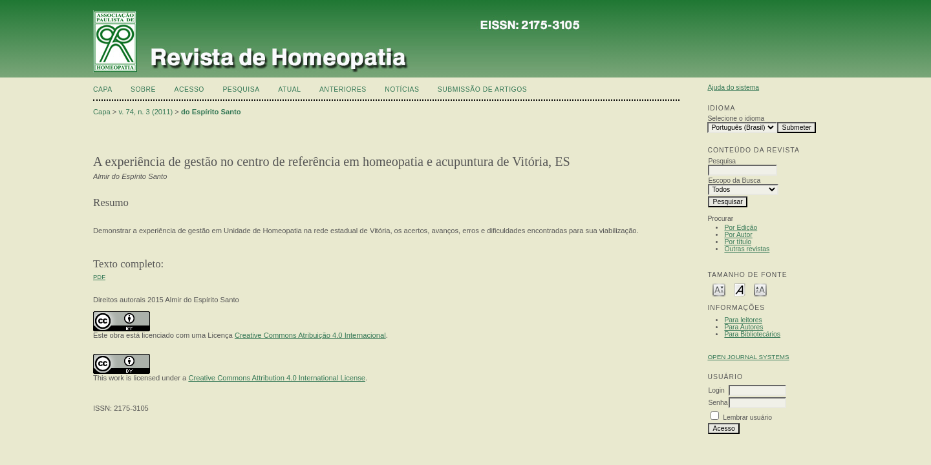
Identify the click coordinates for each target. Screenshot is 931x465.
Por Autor (738, 234)
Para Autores (743, 327)
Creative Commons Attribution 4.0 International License (276, 378)
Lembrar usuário (747, 417)
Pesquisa (240, 89)
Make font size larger (760, 289)
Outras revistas (746, 249)
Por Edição (740, 227)
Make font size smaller (718, 289)
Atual (289, 89)
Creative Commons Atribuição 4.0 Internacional (310, 335)
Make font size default (739, 289)
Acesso (189, 89)
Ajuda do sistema (733, 87)
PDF (99, 276)
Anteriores (343, 89)
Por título (737, 241)
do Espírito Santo (211, 112)
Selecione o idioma (735, 118)
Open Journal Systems (748, 356)
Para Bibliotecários (752, 334)
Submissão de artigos (482, 89)
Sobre (143, 89)
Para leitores (743, 320)
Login (716, 390)
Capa (102, 89)
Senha (717, 402)
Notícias (402, 89)
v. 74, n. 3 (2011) (146, 112)
